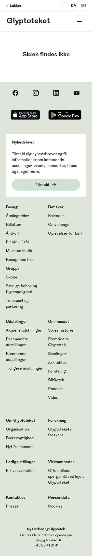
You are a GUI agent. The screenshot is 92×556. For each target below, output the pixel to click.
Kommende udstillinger (16, 357)
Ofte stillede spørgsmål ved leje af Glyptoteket (67, 477)
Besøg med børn (21, 260)
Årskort (13, 234)
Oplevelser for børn (65, 234)
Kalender (56, 216)
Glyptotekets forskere (59, 432)
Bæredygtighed (20, 438)
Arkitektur (57, 363)
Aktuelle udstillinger (24, 331)
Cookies (55, 506)
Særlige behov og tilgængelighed (21, 289)
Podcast (55, 389)
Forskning (57, 372)
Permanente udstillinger (17, 342)
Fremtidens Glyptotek (58, 342)
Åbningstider (17, 216)
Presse (12, 506)
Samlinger (57, 354)
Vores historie (60, 331)
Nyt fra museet (19, 447)
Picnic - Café (17, 242)
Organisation (17, 429)
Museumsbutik (19, 251)
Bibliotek (56, 380)
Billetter (13, 225)
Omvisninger (59, 225)
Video (53, 398)
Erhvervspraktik (20, 471)
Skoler (12, 277)
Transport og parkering (17, 304)
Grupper (13, 269)
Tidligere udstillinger (24, 369)
